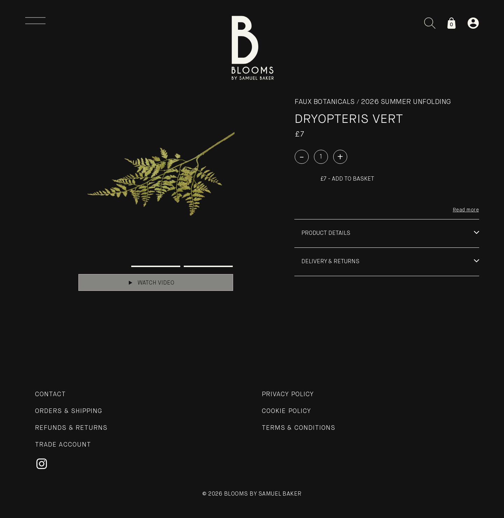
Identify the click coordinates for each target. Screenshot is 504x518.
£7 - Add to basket (347, 179)
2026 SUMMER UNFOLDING (406, 102)
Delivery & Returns (330, 262)
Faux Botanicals (325, 102)
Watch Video (151, 283)
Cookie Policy (286, 411)
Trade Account (63, 445)
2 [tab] (155, 266)
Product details (325, 233)
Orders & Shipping (68, 411)
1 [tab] (103, 266)
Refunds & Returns (71, 428)
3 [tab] (208, 266)
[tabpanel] (155, 176)
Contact (50, 394)
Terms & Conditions (298, 428)
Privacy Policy (288, 394)
